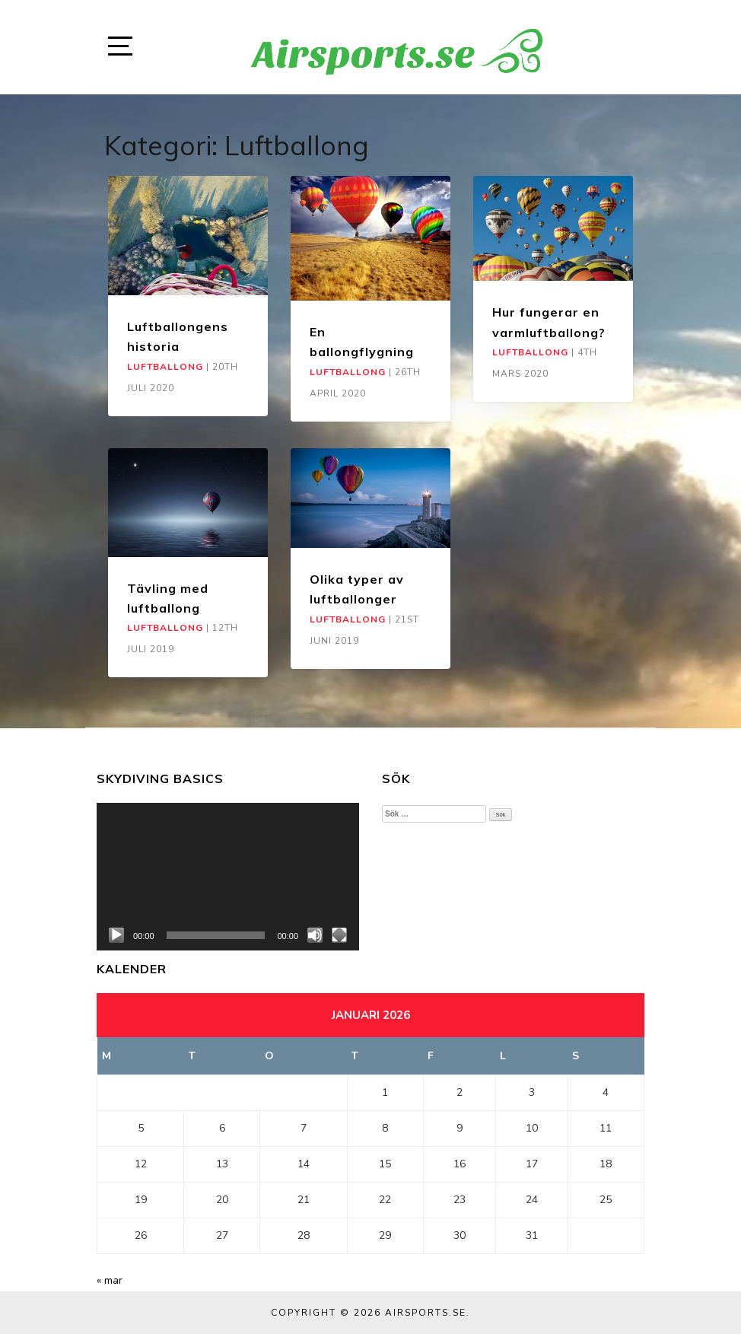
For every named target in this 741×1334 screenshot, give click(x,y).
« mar (109, 1280)
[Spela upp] (116, 935)
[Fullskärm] (339, 935)
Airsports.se (425, 1313)
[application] (228, 876)
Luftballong (165, 367)
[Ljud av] (315, 935)
